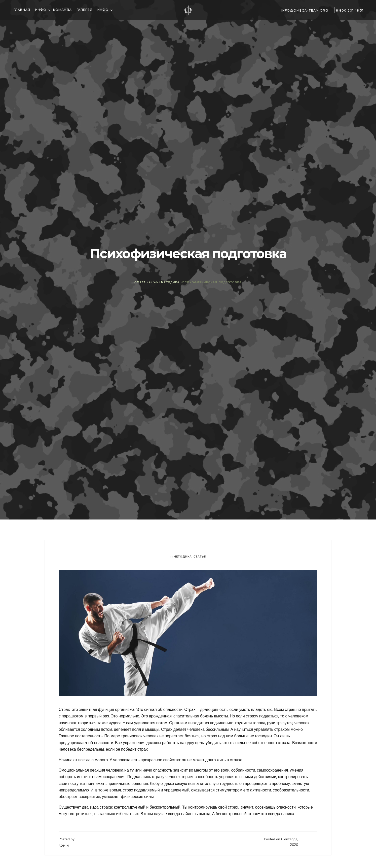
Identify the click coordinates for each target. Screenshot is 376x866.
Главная (21, 10)
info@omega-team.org (303, 10)
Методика (183, 556)
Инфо (41, 10)
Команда (62, 10)
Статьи (200, 556)
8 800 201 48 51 (348, 10)
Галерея (84, 10)
